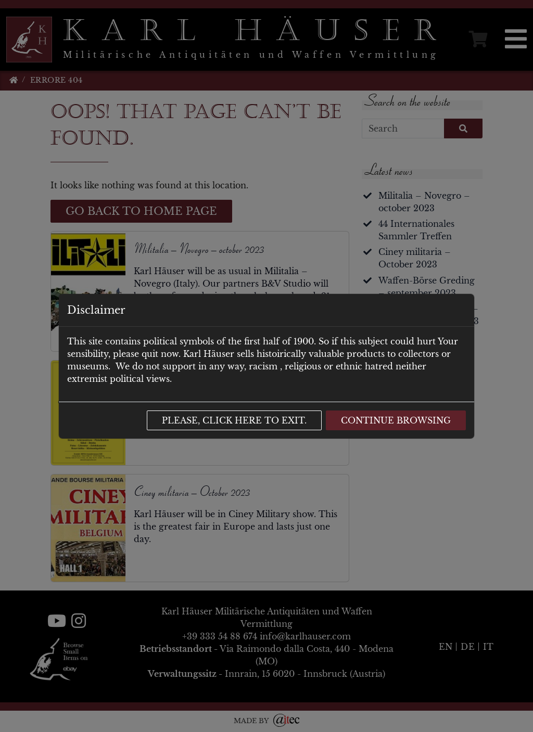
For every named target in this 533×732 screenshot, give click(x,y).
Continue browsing (396, 420)
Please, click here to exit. (234, 420)
